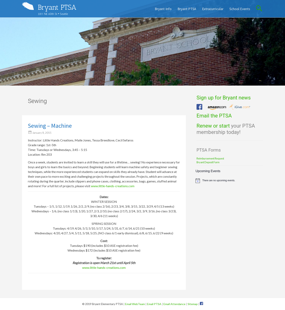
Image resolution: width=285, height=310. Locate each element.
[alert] (229, 180)
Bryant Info (163, 9)
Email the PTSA (214, 116)
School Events (239, 9)
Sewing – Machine (50, 125)
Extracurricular (212, 9)
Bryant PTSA (57, 7)
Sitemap (193, 304)
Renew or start (213, 126)
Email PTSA (154, 304)
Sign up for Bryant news (224, 98)
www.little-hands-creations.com (112, 186)
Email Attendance (174, 304)
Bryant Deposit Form (208, 162)
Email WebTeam (135, 304)
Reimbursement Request (210, 158)
